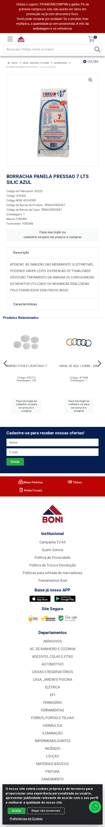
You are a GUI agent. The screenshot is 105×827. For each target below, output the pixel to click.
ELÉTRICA (52, 687)
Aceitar (16, 813)
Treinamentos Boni (52, 581)
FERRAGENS (52, 703)
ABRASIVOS (52, 641)
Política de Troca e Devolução (52, 565)
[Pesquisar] (97, 49)
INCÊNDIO (52, 749)
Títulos (74, 482)
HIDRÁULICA (52, 726)
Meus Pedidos (30, 482)
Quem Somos (52, 550)
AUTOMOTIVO (53, 664)
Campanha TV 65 (52, 542)
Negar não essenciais (45, 813)
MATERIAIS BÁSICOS (52, 764)
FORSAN (21, 219)
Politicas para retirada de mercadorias (52, 573)
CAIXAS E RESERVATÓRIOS (52, 672)
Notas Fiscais (30, 490)
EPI (52, 695)
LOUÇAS (52, 756)
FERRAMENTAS (52, 710)
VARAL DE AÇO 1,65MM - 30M (79, 366)
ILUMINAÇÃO (52, 733)
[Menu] (10, 39)
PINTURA (52, 772)
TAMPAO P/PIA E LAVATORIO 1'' (26, 366)
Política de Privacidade (52, 558)
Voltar (90, 62)
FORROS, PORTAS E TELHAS (52, 718)
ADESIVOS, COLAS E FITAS (52, 657)
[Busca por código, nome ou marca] (48, 49)
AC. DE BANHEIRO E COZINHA (52, 649)
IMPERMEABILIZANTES (53, 741)
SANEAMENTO (52, 779)
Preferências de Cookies (26, 821)
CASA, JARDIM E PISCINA (52, 680)
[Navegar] (5, 364)
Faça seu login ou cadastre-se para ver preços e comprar (53, 234)
